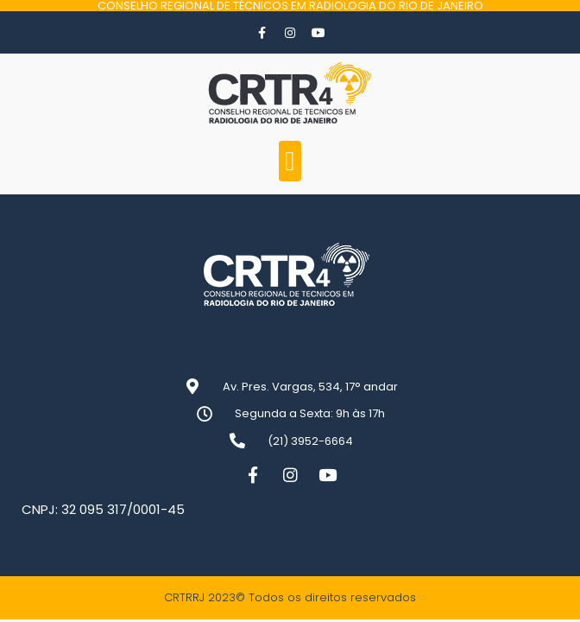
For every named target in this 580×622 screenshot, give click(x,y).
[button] (290, 161)
